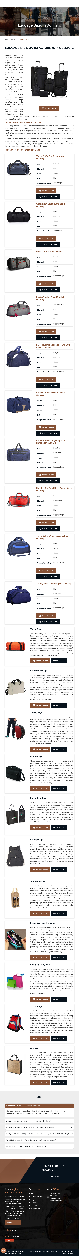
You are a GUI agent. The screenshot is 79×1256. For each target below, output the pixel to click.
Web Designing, (56, 1251)
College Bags (36, 839)
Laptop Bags (36, 756)
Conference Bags (38, 670)
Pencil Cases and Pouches (42, 923)
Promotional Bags (38, 798)
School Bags (36, 1006)
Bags (13, 39)
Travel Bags (35, 629)
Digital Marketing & (68, 1251)
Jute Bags (35, 1048)
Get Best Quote (46, 191)
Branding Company (67, 1254)
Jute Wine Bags (37, 881)
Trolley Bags (36, 712)
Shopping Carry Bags (40, 964)
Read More (58, 661)
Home (7, 39)
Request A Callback (48, 197)
